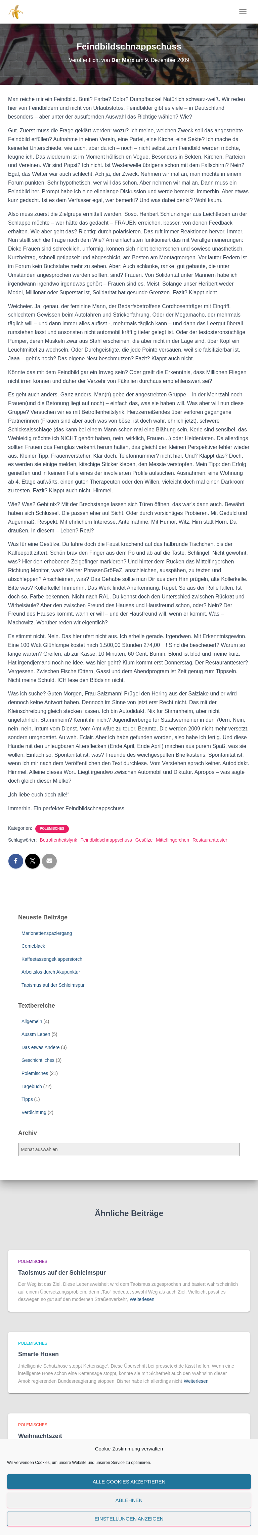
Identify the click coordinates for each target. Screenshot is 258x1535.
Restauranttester (209, 840)
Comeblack (33, 946)
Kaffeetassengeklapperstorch (52, 959)
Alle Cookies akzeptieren (129, 1481)
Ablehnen (129, 1500)
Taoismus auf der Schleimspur (53, 985)
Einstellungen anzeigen (128, 1519)
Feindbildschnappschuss (106, 840)
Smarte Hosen (38, 1354)
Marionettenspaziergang (47, 933)
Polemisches (52, 828)
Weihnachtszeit (40, 1436)
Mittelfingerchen (172, 840)
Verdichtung (34, 1112)
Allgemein (32, 1021)
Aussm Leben (36, 1034)
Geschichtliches (38, 1060)
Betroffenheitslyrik (58, 840)
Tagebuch (32, 1086)
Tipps (27, 1099)
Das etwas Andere (41, 1047)
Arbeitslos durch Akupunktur (51, 972)
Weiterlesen (142, 1299)
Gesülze (144, 840)
